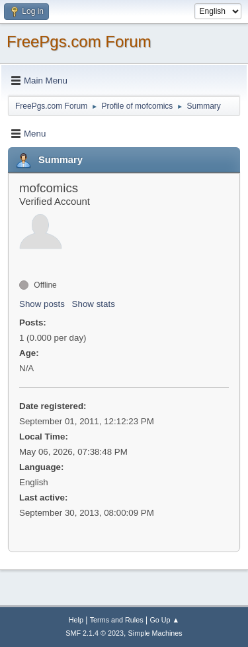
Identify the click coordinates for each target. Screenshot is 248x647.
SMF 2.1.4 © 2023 (94, 633)
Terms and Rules (117, 620)
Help (76, 620)
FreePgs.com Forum (79, 41)
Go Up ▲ (164, 620)
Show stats (93, 304)
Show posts (42, 304)
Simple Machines (155, 633)
